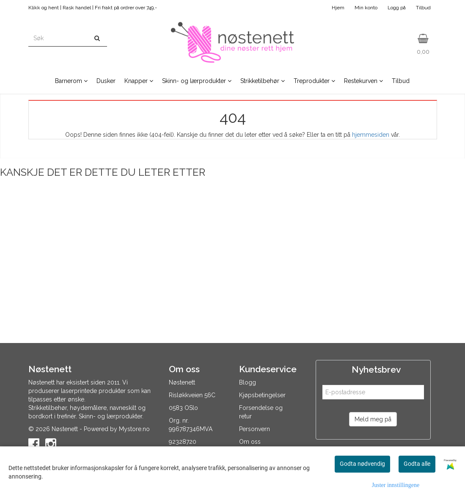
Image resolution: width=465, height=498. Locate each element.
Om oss (250, 441)
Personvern (254, 429)
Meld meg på (373, 419)
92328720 (182, 441)
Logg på (397, 8)
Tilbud (423, 8)
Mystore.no (134, 429)
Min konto (366, 8)
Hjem (338, 8)
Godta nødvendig (362, 463)
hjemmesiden (370, 134)
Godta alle (417, 463)
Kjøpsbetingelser (262, 395)
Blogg (247, 382)
